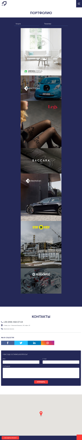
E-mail (44, 359)
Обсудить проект (10, 438)
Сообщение (6, 366)
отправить (41, 382)
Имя (4, 359)
